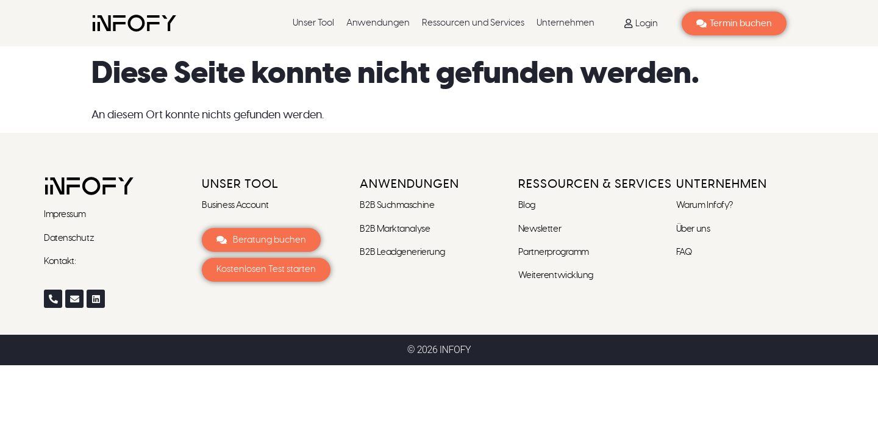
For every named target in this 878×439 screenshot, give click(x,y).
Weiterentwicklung (555, 275)
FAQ (684, 252)
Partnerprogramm (553, 252)
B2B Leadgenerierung (402, 252)
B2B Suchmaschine (397, 205)
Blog (526, 205)
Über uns (693, 229)
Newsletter (540, 229)
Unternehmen (565, 22)
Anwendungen (378, 22)
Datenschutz (69, 238)
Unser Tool (313, 22)
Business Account (235, 205)
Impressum (66, 214)
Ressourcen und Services (473, 22)
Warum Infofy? (705, 205)
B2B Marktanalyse (395, 229)
